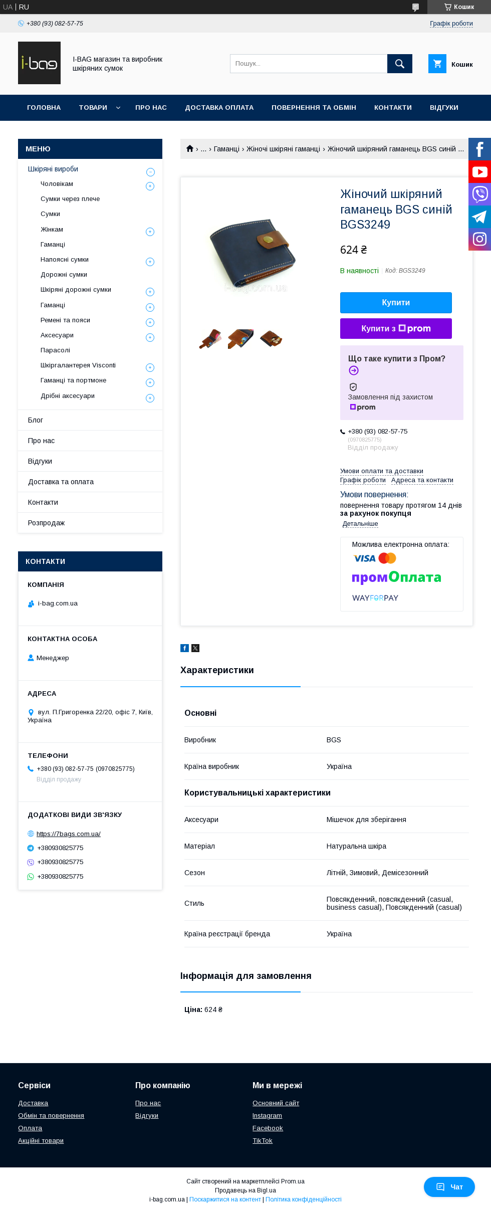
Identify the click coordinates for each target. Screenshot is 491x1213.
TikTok (263, 1140)
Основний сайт (276, 1103)
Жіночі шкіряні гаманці (283, 149)
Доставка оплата (219, 107)
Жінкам (52, 229)
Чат (449, 1186)
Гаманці (226, 149)
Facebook (268, 1128)
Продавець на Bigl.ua (245, 1190)
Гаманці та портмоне (73, 380)
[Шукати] (399, 63)
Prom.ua (293, 1181)
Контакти (393, 107)
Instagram (267, 1115)
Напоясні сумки (65, 259)
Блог (35, 420)
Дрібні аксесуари (68, 395)
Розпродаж (46, 523)
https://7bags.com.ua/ (69, 834)
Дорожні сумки (64, 274)
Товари (93, 107)
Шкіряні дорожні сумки (76, 289)
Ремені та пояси (65, 320)
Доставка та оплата (61, 482)
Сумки (50, 214)
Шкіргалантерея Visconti (78, 365)
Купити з (395, 328)
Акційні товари (41, 1140)
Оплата (30, 1128)
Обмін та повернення (51, 1115)
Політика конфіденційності (304, 1199)
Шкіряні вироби (53, 169)
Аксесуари (57, 335)
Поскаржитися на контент (225, 1199)
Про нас (151, 107)
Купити (396, 302)
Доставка (33, 1103)
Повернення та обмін (314, 107)
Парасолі (55, 350)
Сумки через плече (70, 199)
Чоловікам (57, 183)
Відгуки (444, 107)
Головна (44, 107)
